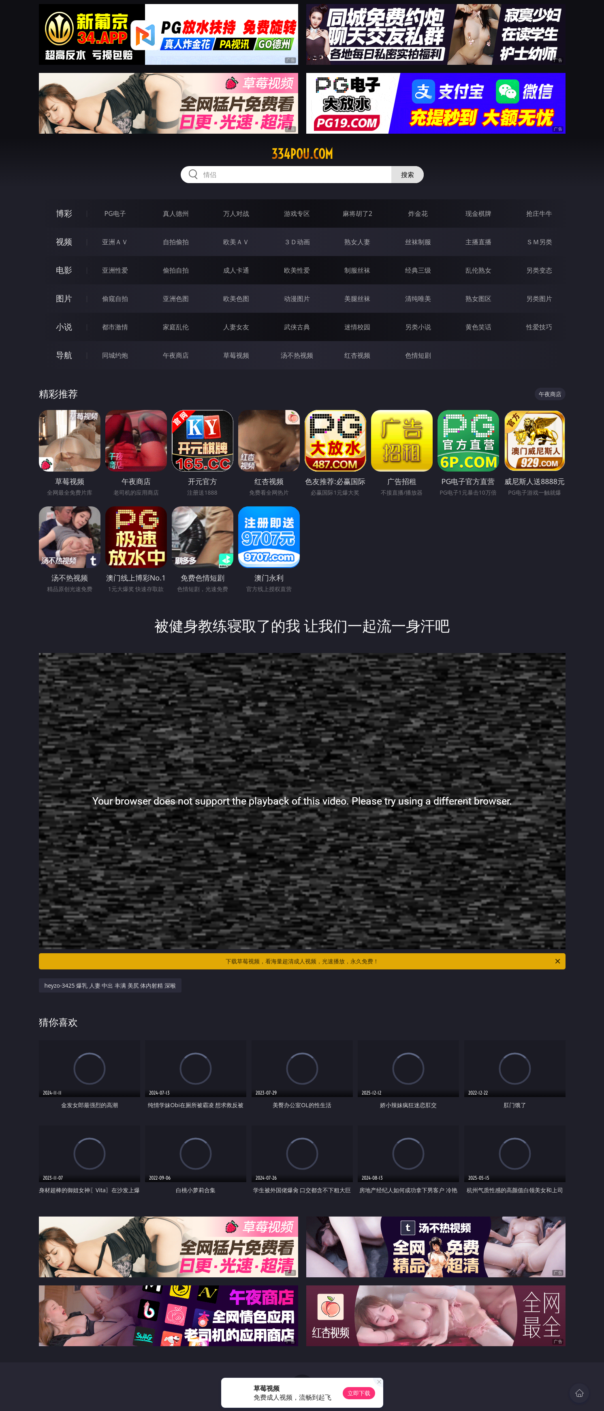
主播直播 (478, 241)
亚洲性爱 (115, 270)
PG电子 (115, 213)
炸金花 (418, 213)
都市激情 (115, 326)
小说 (64, 326)
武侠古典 (297, 326)
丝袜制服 (418, 241)
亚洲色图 (176, 298)
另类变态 (539, 270)
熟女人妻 (357, 241)
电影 (64, 270)
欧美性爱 (297, 270)
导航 (64, 355)
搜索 (407, 174)
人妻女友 (236, 326)
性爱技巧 (539, 326)
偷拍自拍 (176, 270)
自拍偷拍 (176, 241)
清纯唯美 (418, 298)
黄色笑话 (478, 326)
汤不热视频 (297, 355)
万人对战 (236, 213)
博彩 (64, 213)
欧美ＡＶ (236, 241)
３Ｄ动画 (297, 241)
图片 (64, 298)
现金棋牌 (478, 213)
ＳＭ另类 (539, 241)
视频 (64, 241)
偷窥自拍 (115, 298)
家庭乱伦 (176, 326)
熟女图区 (478, 298)
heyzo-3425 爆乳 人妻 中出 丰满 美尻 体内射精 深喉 (110, 985)
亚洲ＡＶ (115, 241)
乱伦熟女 (478, 270)
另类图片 (539, 298)
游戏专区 (297, 213)
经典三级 (418, 270)
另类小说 (418, 326)
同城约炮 (115, 355)
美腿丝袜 (357, 298)
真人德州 (176, 213)
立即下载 (359, 1393)
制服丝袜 (357, 270)
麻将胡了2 (357, 213)
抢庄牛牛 (539, 213)
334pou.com (302, 154)
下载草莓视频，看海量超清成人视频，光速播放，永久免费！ (393, 961)
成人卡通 (236, 270)
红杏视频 (357, 355)
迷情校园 (357, 326)
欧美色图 (236, 298)
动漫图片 (297, 298)
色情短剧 (418, 355)
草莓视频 (236, 355)
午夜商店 (176, 355)
